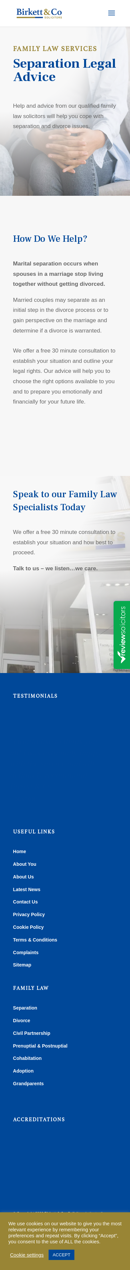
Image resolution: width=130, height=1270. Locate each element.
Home (19, 851)
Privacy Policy (29, 914)
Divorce (21, 1020)
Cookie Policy (28, 927)
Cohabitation (27, 1058)
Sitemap (22, 965)
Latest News (27, 889)
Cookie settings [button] (27, 1255)
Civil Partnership (31, 1033)
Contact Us (25, 901)
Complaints (26, 952)
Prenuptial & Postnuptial (40, 1046)
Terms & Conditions (35, 939)
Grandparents (28, 1083)
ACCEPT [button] (61, 1254)
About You (24, 864)
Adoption (23, 1071)
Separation (25, 1008)
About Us (23, 876)
